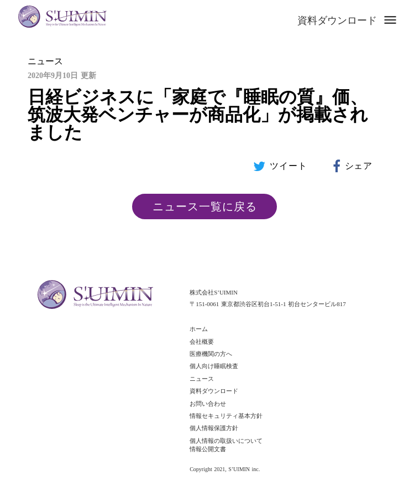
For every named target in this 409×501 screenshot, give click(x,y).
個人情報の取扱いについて (226, 440)
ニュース (202, 378)
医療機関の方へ (211, 353)
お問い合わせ (208, 403)
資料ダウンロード (337, 20)
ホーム (199, 329)
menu (390, 20)
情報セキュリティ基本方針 (226, 415)
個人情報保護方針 (214, 428)
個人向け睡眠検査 (214, 366)
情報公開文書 (208, 449)
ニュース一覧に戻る (205, 206)
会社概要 (202, 341)
